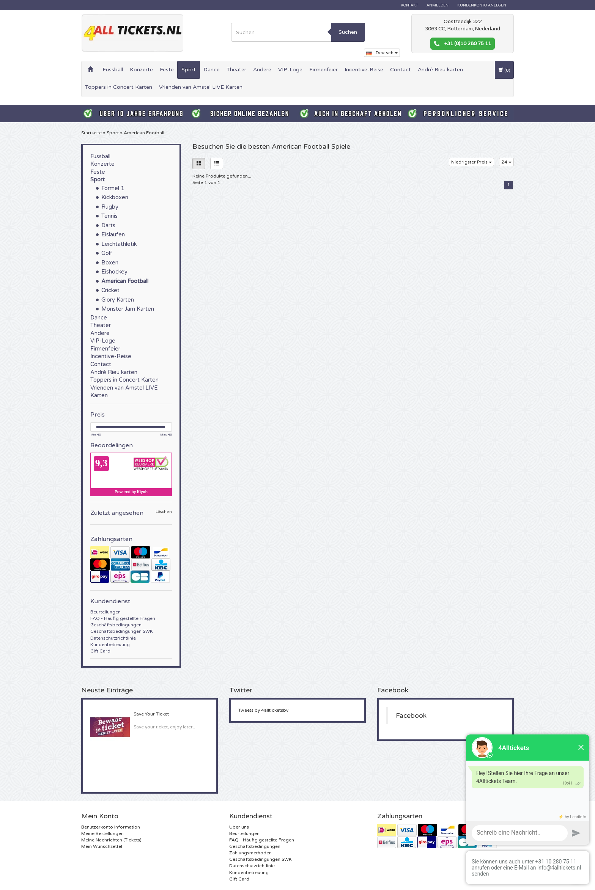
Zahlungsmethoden (250, 852)
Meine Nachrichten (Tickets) (111, 840)
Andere (262, 69)
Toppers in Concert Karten (118, 87)
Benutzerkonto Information (110, 827)
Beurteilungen (105, 612)
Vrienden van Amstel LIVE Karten (200, 87)
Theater (236, 69)
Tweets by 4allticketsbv (263, 710)
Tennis (109, 216)
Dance (211, 69)
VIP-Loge (290, 69)
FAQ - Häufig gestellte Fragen (122, 618)
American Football (144, 132)
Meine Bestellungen (102, 833)
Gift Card (100, 651)
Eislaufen (113, 234)
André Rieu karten (440, 69)
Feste (167, 69)
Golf (106, 253)
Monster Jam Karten (127, 309)
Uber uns (239, 827)
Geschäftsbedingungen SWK (121, 631)
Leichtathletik (119, 244)
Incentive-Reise (364, 69)
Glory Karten (117, 300)
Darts (108, 225)
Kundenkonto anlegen (481, 5)
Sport (188, 69)
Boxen (109, 262)
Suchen (347, 32)
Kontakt (409, 5)
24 (506, 162)
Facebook (411, 716)
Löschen (164, 512)
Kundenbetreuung (110, 644)
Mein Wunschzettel (101, 846)
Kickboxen (114, 197)
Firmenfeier (323, 69)
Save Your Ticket (151, 714)
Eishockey (114, 272)
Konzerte (141, 69)
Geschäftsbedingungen (116, 624)
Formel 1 (112, 188)
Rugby (109, 207)
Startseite (91, 132)
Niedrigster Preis (471, 162)
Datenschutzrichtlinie (113, 638)
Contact (400, 69)
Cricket (110, 290)
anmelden (438, 5)
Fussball (112, 69)
